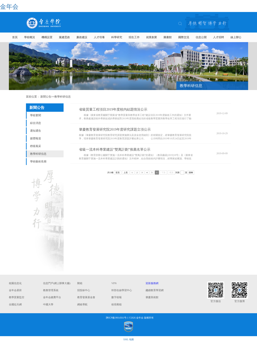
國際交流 (183, 37)
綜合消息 (35, 123)
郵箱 (79, 283)
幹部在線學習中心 (121, 290)
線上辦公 (236, 37)
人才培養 (99, 37)
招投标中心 (83, 290)
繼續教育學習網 (155, 290)
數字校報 (116, 297)
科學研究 (116, 37)
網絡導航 (82, 304)
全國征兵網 (15, 304)
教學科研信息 (38, 153)
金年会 (9, 6)
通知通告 (35, 130)
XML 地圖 (128, 339)
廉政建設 (81, 37)
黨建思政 (64, 37)
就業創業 (151, 37)
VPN (114, 283)
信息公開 (201, 37)
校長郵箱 (116, 304)
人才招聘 (218, 37)
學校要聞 (35, 115)
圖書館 (168, 37)
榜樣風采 (35, 146)
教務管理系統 (50, 290)
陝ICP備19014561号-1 (117, 317)
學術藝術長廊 (38, 161)
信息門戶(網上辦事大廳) (56, 283)
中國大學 (48, 304)
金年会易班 (15, 290)
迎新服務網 (152, 283)
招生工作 (134, 37)
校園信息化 (15, 283)
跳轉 (191, 172)
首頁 (15, 37)
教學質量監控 (16, 297)
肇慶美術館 (152, 297)
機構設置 (47, 37)
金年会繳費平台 (52, 297)
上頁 (126, 172)
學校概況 (29, 37)
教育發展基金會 (86, 297)
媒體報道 (35, 138)
